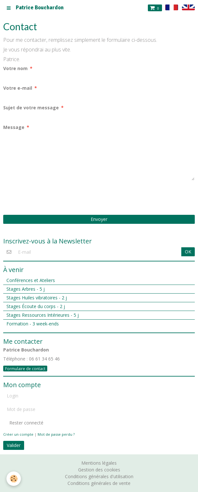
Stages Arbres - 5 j (25, 289)
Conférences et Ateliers (30, 280)
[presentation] (52, 197)
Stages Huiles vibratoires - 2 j (36, 298)
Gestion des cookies (99, 470)
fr (171, 7)
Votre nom (15, 68)
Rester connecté (23, 423)
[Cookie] (13, 478)
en (188, 7)
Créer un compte (18, 434)
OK (188, 252)
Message (13, 127)
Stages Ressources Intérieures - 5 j (42, 315)
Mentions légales (99, 463)
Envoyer (99, 219)
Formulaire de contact (25, 368)
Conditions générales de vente (99, 483)
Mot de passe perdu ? (56, 434)
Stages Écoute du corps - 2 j (35, 306)
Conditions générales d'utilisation (99, 476)
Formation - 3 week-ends (32, 324)
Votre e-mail (17, 88)
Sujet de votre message (31, 107)
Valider (14, 445)
